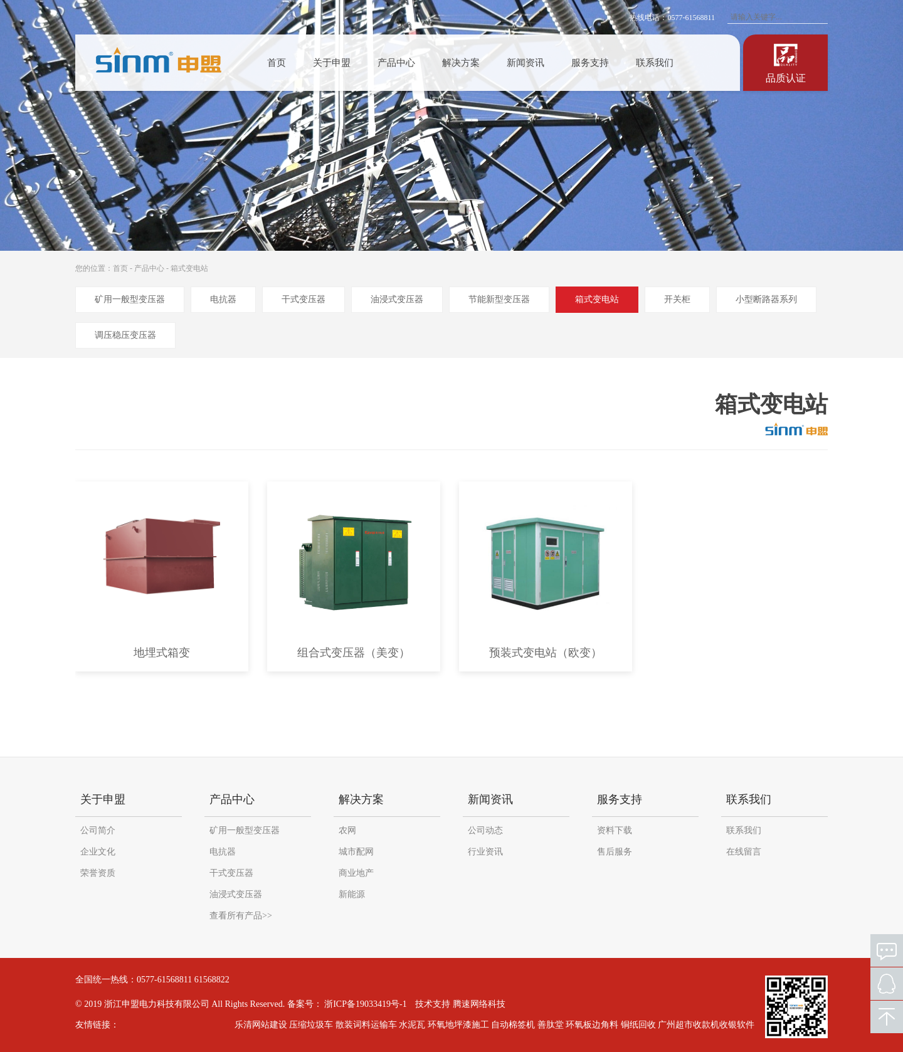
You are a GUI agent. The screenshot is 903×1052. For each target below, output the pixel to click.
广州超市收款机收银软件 (711, 1024)
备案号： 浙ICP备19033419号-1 (347, 1004)
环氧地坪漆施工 (464, 1024)
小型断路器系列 (766, 299)
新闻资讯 (525, 63)
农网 (347, 830)
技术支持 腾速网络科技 (460, 1004)
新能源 (352, 894)
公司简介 (97, 830)
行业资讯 (485, 851)
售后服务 (614, 851)
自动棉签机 (519, 1024)
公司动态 (485, 830)
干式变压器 (303, 299)
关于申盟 (332, 63)
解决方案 (461, 63)
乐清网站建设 (266, 1024)
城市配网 (356, 851)
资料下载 (614, 830)
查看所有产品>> (240, 915)
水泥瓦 (417, 1024)
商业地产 (356, 873)
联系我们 (654, 63)
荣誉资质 (97, 873)
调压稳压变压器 (125, 335)
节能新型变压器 (499, 299)
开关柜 (677, 299)
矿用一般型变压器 (130, 299)
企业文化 (97, 851)
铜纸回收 (644, 1024)
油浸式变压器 (397, 299)
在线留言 (743, 851)
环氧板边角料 (597, 1024)
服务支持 (590, 63)
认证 (786, 62)
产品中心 (396, 63)
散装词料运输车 (372, 1024)
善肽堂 (556, 1024)
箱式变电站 (189, 268)
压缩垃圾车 (317, 1024)
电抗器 (223, 299)
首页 (276, 63)
